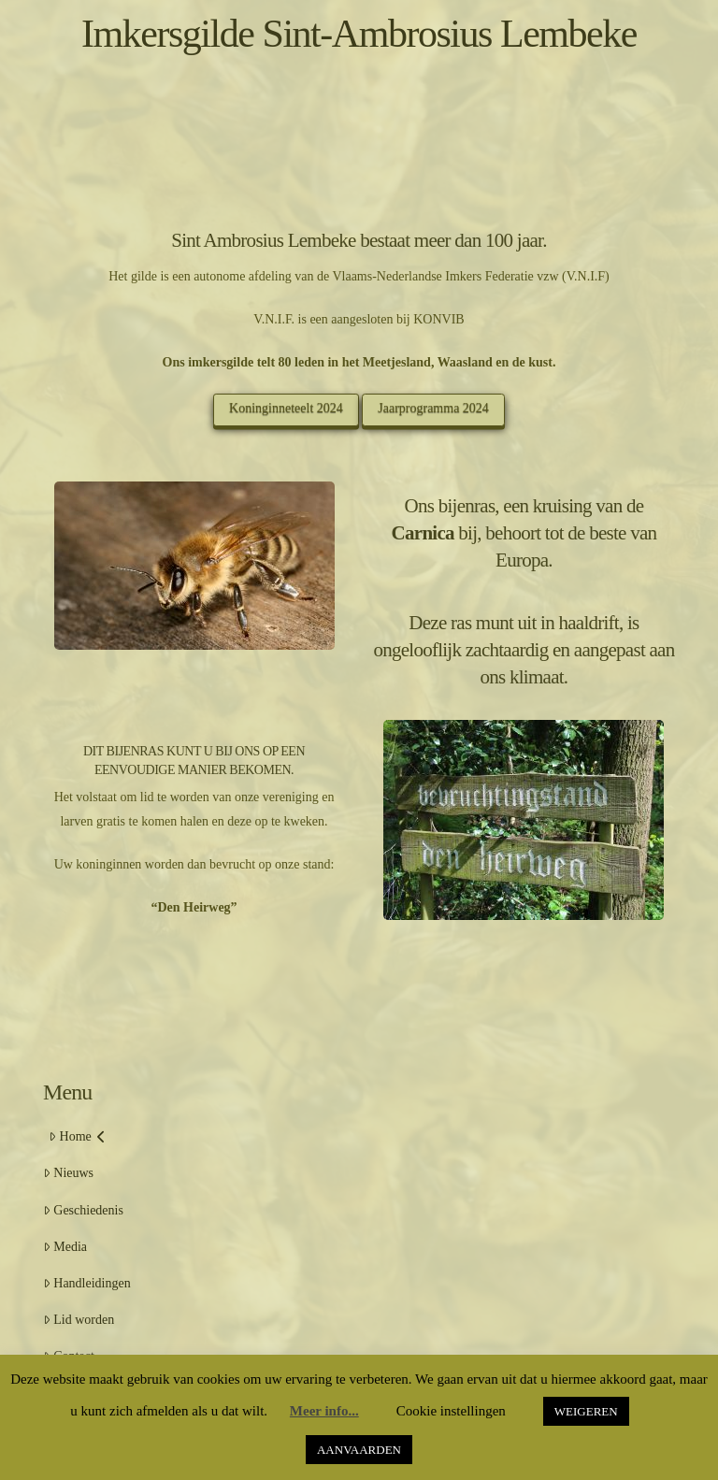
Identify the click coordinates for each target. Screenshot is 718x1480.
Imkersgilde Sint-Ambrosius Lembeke (359, 33)
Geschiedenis (83, 1210)
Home (77, 1136)
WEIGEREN (586, 1411)
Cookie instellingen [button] (451, 1410)
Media (65, 1247)
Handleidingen (87, 1283)
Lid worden (78, 1320)
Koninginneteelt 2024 (286, 408)
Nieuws (68, 1173)
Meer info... (324, 1410)
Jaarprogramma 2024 (433, 408)
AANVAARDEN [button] (359, 1450)
